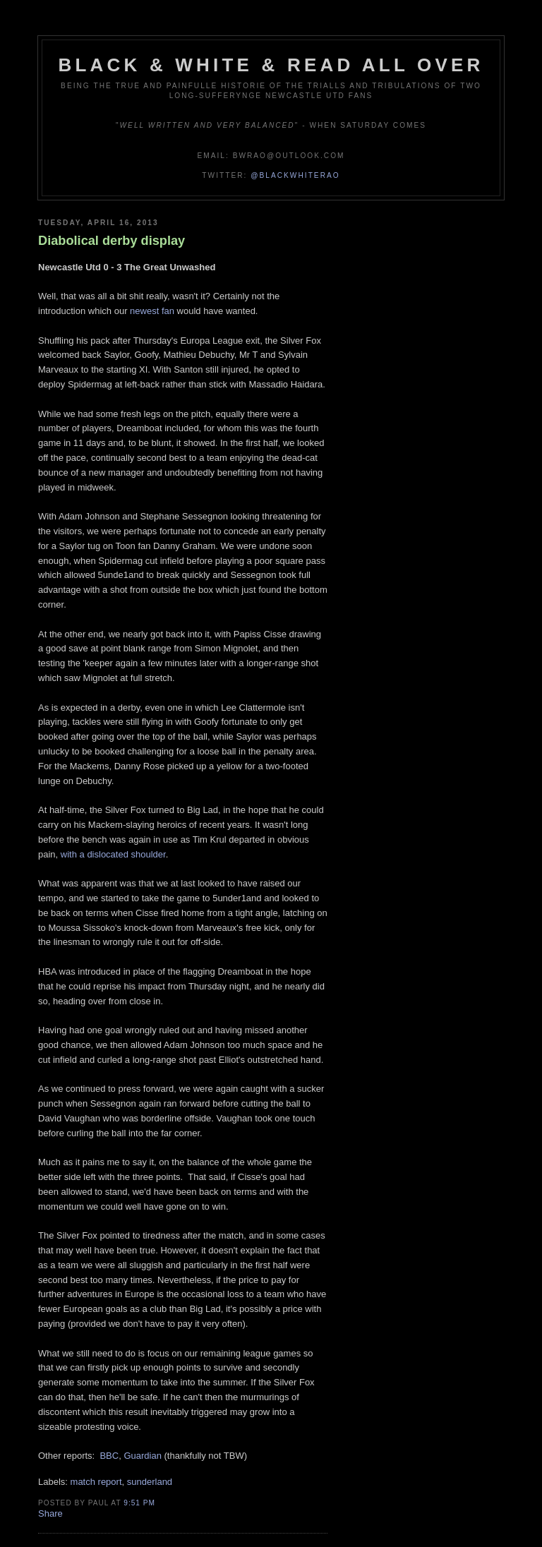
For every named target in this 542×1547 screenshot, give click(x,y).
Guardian (142, 1455)
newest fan (152, 311)
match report (96, 1481)
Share (50, 1513)
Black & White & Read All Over (271, 65)
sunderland (149, 1481)
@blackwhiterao (295, 175)
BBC (109, 1455)
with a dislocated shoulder (113, 854)
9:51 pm (139, 1503)
